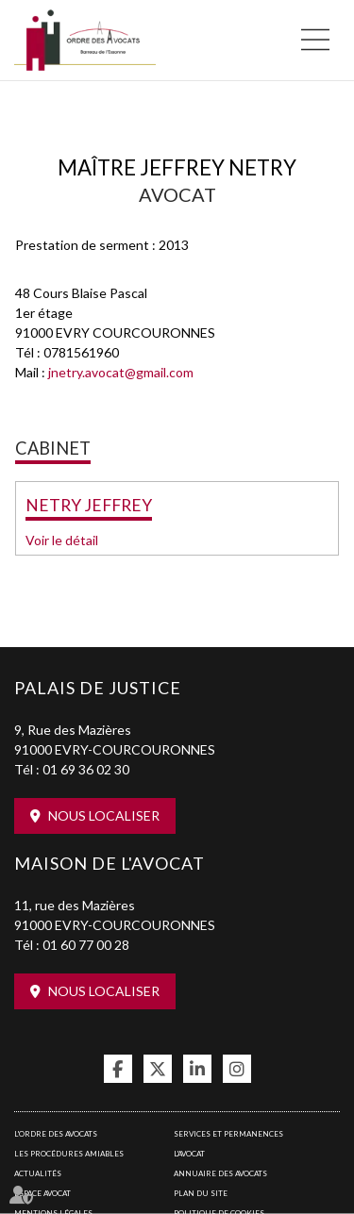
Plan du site (201, 1193)
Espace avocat (42, 1193)
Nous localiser (104, 815)
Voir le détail (61, 540)
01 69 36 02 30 (85, 769)
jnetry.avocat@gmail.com (121, 372)
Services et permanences (228, 1134)
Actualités (37, 1173)
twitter (157, 1069)
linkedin (197, 1069)
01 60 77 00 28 (85, 945)
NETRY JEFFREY (88, 505)
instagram (237, 1069)
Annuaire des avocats (220, 1173)
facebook (118, 1069)
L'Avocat (189, 1153)
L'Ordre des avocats (55, 1134)
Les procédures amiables (69, 1153)
